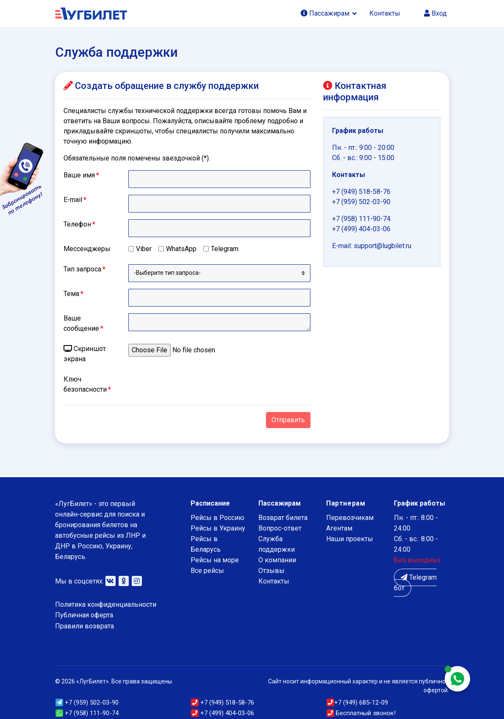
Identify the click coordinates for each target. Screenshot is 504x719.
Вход (435, 13)
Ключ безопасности (87, 384)
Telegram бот (415, 582)
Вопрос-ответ (280, 528)
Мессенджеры (87, 249)
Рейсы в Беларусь (206, 544)
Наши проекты (349, 539)
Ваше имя (81, 175)
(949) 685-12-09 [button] (357, 702)
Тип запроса (84, 269)
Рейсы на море (215, 560)
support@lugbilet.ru (382, 246)
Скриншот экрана (85, 354)
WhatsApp (181, 249)
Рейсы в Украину (218, 528)
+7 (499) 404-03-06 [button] (222, 713)
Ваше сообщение (83, 323)
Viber (144, 249)
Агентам (339, 528)
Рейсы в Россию (217, 518)
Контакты (384, 13)
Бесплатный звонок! (361, 713)
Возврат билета (282, 518)
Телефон (79, 224)
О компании (277, 560)
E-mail (75, 200)
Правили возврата (84, 626)
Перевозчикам (350, 518)
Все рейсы (207, 571)
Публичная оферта (84, 615)
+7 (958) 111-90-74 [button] (87, 713)
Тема (73, 294)
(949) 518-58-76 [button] (222, 702)
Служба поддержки (276, 544)
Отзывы (271, 571)
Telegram (224, 249)
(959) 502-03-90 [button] (87, 702)
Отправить (288, 420)
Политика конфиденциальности (105, 604)
